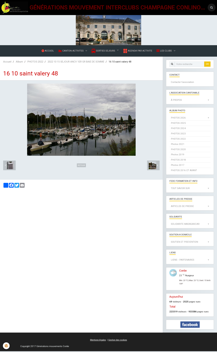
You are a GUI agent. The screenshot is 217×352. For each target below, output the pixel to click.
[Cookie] (6, 345)
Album (19, 62)
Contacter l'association (182, 82)
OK (207, 64)
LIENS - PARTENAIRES (182, 260)
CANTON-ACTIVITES (71, 51)
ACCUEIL (47, 51)
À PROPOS (176, 100)
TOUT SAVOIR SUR (180, 189)
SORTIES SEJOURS (103, 51)
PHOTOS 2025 (178, 123)
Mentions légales (98, 340)
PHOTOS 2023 (178, 134)
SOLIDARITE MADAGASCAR (185, 224)
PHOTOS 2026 (178, 118)
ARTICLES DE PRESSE (182, 207)
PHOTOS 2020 (178, 150)
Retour (81, 166)
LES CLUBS (165, 51)
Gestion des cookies (117, 340)
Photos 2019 (177, 155)
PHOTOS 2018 (178, 160)
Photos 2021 (177, 145)
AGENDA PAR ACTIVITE (137, 51)
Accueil (7, 62)
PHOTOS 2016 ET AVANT (184, 171)
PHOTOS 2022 (35, 62)
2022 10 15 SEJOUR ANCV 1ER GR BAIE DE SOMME (76, 62)
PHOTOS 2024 (178, 129)
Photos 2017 (177, 165)
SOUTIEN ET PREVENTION (184, 242)
